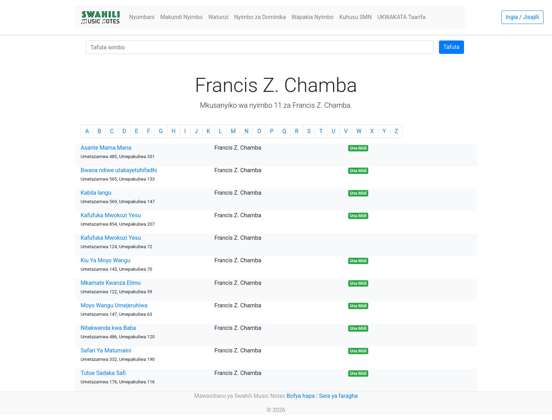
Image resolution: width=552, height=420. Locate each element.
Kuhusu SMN (355, 17)
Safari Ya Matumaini (106, 350)
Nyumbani (142, 17)
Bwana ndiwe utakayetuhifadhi (119, 170)
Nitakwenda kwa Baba (108, 328)
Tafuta (452, 47)
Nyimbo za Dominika (260, 17)
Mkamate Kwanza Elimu (111, 283)
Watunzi (218, 17)
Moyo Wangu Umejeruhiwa (114, 305)
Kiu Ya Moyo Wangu (105, 260)
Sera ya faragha (338, 396)
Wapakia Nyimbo (312, 17)
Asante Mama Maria (106, 147)
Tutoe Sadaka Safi (103, 373)
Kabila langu (96, 192)
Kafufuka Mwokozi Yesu (111, 215)
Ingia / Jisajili (522, 17)
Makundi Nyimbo (181, 17)
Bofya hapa (301, 396)
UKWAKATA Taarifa (401, 17)
